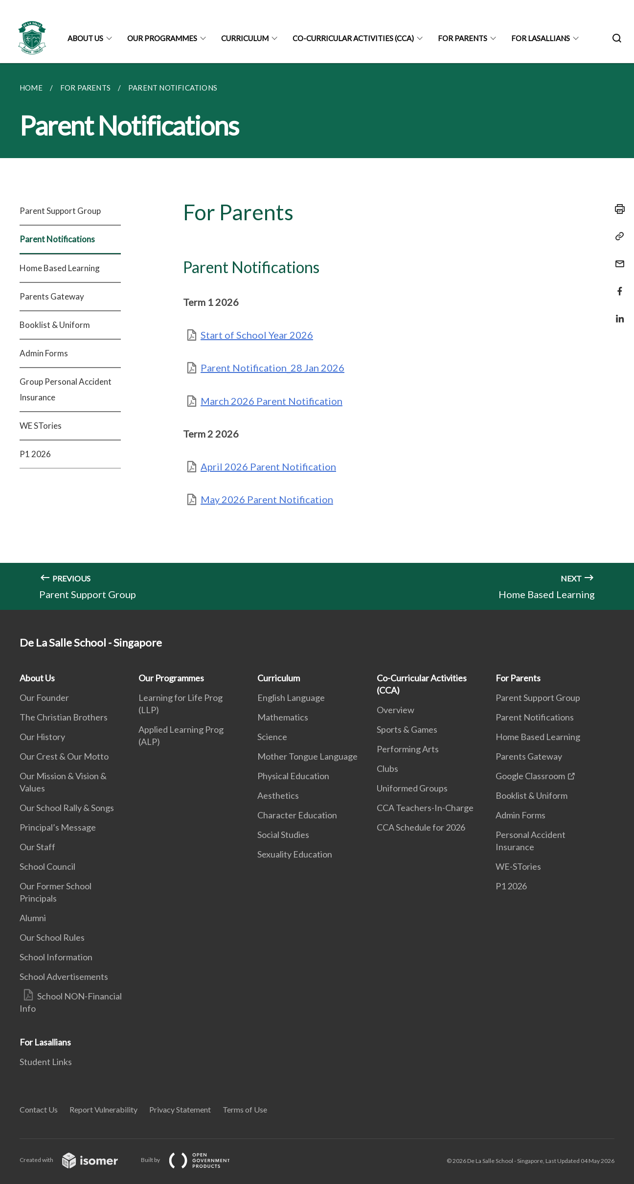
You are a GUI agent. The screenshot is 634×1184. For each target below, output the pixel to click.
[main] (317, 336)
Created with (77, 1159)
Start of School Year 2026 (257, 335)
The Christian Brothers (64, 717)
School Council (47, 866)
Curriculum (245, 38)
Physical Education (293, 775)
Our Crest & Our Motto (64, 756)
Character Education (297, 815)
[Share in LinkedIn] (617, 312)
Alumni (33, 917)
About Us (85, 38)
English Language (291, 697)
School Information (56, 957)
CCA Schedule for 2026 (421, 827)
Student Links (46, 1061)
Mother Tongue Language (307, 756)
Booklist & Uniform (55, 325)
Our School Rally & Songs (67, 807)
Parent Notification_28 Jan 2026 (272, 367)
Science (272, 736)
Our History (42, 736)
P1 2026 (35, 454)
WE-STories (518, 866)
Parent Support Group (60, 211)
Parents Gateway (52, 296)
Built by (193, 1159)
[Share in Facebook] (617, 285)
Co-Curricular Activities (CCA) (353, 38)
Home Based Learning (60, 268)
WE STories (41, 425)
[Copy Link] (617, 236)
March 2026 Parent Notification (271, 401)
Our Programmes (162, 38)
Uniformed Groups (412, 788)
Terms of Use (245, 1109)
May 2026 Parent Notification (267, 499)
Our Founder (44, 697)
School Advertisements (64, 976)
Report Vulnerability (103, 1109)
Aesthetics (278, 795)
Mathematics (282, 717)
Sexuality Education (294, 854)
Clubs (387, 768)
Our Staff (37, 846)
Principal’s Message (58, 827)
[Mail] (617, 257)
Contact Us (39, 1109)
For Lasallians (540, 38)
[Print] (617, 209)
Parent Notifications (57, 239)
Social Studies (283, 834)
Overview (395, 709)
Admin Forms (44, 353)
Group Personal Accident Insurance (66, 389)
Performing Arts (408, 748)
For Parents (462, 38)
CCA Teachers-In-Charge (425, 807)
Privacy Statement (180, 1109)
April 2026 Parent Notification (268, 466)
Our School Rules (52, 937)
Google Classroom (530, 775)
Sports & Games (407, 729)
